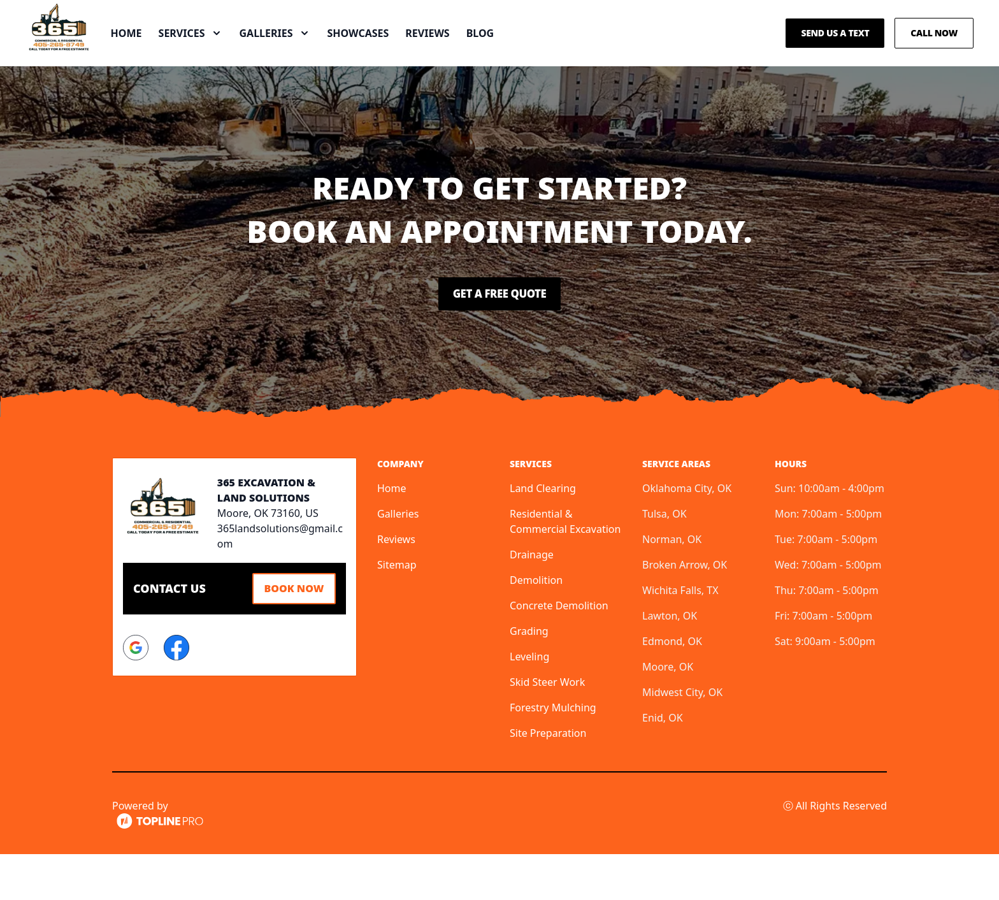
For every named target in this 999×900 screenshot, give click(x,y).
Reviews (474, 56)
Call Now (934, 56)
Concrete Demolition (559, 651)
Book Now (289, 633)
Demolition (536, 626)
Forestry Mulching (553, 753)
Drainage (532, 600)
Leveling (529, 702)
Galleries (398, 560)
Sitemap (397, 611)
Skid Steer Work (547, 728)
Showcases (404, 56)
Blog (526, 56)
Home (172, 56)
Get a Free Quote (499, 339)
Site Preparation (548, 779)
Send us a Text (835, 56)
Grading (529, 677)
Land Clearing (543, 534)
